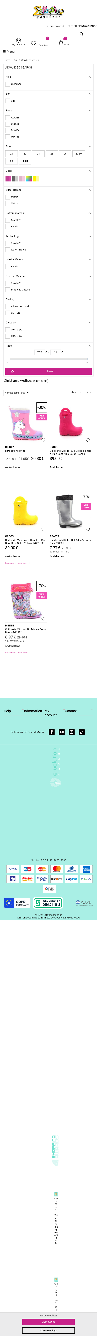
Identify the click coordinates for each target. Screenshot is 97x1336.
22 (25, 153)
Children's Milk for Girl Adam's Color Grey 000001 (70, 542)
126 (89, 392)
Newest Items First (17, 392)
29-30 (79, 153)
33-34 (25, 161)
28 (51, 153)
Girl (16, 60)
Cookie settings (48, 1330)
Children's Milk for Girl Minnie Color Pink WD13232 (25, 631)
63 (80, 392)
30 (11, 161)
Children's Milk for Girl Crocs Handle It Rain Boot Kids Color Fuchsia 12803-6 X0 (70, 452)
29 (65, 153)
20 (11, 153)
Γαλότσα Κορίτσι (15, 450)
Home (7, 60)
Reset (32, 371)
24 (38, 153)
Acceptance (48, 1321)
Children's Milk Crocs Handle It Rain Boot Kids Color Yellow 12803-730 (25, 542)
